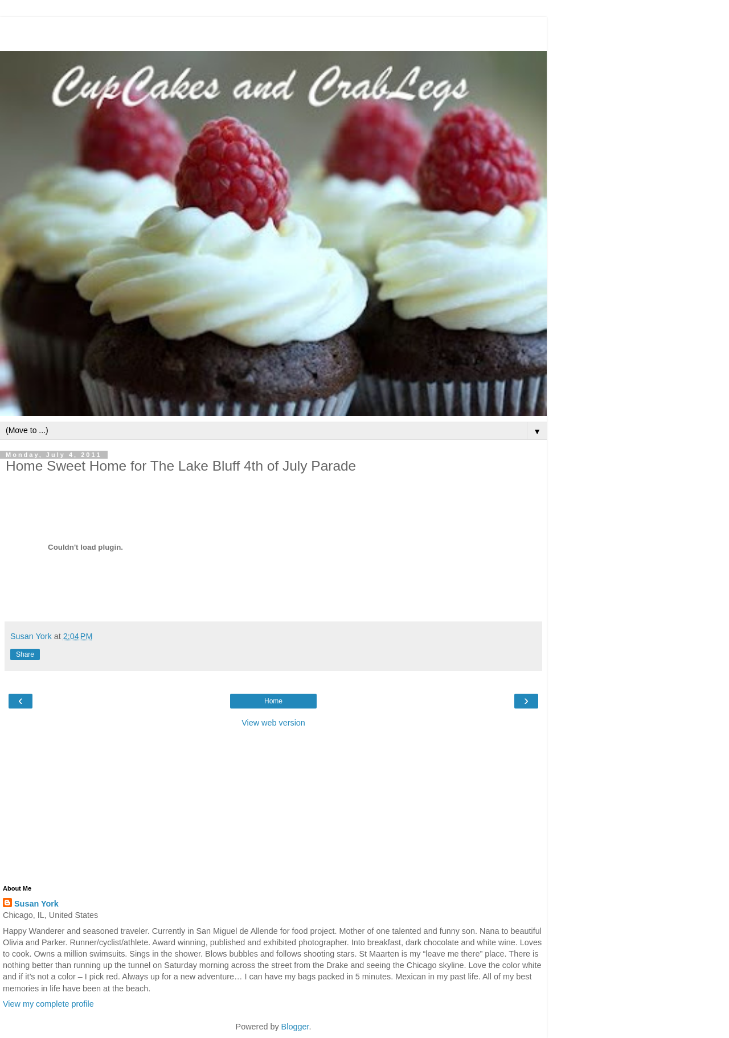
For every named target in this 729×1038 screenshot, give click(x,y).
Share (25, 654)
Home (273, 701)
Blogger (295, 1026)
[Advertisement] (273, 31)
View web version (273, 722)
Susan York (36, 903)
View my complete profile (48, 1003)
